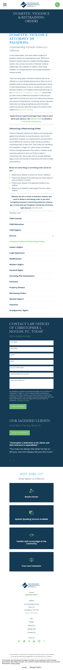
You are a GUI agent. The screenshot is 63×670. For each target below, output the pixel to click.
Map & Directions (31, 613)
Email (12, 361)
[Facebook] (29, 641)
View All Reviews (19, 433)
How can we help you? (17, 380)
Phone (12, 355)
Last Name (13, 348)
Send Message (18, 406)
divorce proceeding (26, 110)
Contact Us (31, 632)
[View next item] (14, 460)
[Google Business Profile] (34, 641)
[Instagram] (39, 641)
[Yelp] (19, 641)
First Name (13, 342)
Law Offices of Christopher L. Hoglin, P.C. (27, 93)
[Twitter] (44, 641)
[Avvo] (24, 641)
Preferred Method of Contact (19, 374)
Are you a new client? (17, 368)
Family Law (31, 629)
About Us (31, 625)
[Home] (30, 5)
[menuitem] (31, 218)
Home (31, 622)
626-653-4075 (31, 594)
